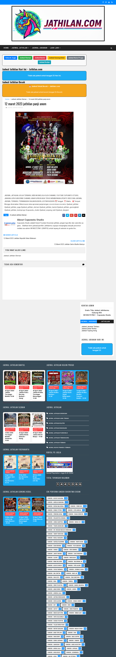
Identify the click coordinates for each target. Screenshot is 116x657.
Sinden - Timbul (83, 448)
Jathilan (105, 72)
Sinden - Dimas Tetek (85, 334)
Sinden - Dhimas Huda (85, 432)
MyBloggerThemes (41, 653)
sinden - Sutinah (83, 638)
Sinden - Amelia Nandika (86, 322)
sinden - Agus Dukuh (85, 421)
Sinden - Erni (82, 480)
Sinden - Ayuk (100, 547)
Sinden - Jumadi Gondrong (87, 587)
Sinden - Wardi (98, 626)
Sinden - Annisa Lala (84, 464)
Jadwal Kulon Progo (33, 62)
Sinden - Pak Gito (83, 440)
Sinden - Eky (102, 476)
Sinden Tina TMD (83, 634)
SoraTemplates (16, 653)
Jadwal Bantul (45, 58)
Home (6, 48)
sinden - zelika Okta (84, 642)
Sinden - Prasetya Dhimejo (87, 610)
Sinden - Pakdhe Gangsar (86, 606)
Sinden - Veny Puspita (85, 452)
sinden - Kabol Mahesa (85, 456)
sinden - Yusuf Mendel (85, 429)
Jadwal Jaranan (39, 48)
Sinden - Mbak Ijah (84, 492)
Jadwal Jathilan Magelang (51, 382)
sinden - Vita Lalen (84, 425)
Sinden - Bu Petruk (84, 551)
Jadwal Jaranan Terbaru (90, 77)
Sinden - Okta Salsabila (86, 496)
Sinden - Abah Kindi (84, 460)
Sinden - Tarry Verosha (85, 369)
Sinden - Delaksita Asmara (87, 350)
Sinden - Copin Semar (85, 559)
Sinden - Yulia (98, 630)
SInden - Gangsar (100, 531)
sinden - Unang (83, 531)
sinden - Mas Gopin (84, 523)
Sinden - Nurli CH (83, 357)
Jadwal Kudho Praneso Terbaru (53, 401)
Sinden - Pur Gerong (85, 389)
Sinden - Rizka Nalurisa (86, 326)
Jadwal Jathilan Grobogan (51, 367)
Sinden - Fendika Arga (85, 342)
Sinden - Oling (82, 602)
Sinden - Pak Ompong (85, 444)
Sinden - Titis (82, 626)
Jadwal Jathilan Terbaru (50, 396)
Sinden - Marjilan (100, 409)
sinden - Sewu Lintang (85, 527)
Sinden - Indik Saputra (85, 488)
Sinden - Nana (100, 598)
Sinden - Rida (102, 444)
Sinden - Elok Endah (84, 571)
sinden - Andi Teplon (85, 515)
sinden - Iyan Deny (84, 519)
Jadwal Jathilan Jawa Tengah (52, 372)
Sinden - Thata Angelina (86, 361)
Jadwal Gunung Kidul (62, 58)
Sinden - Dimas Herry (85, 476)
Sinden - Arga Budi (100, 543)
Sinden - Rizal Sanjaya (85, 373)
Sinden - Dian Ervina (84, 385)
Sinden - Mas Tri (83, 594)
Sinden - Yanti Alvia (84, 381)
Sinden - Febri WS (83, 330)
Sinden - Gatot (97, 480)
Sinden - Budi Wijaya (84, 555)
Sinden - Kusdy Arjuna (85, 318)
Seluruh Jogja (16, 58)
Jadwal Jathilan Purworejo (51, 387)
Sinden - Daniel (83, 563)
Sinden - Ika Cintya (84, 436)
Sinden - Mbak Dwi (101, 594)
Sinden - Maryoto (101, 591)
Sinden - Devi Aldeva (84, 472)
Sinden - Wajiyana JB (84, 417)
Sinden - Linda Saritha (85, 353)
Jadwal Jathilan (19, 48)
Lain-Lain (54, 48)
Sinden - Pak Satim (99, 602)
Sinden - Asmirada (84, 547)
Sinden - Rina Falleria (85, 413)
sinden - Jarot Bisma (85, 401)
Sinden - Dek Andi (100, 563)
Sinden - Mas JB (101, 436)
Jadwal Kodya (50, 62)
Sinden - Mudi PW (83, 598)
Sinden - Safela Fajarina (86, 377)
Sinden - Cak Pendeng (85, 405)
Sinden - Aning (101, 460)
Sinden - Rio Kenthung (85, 618)
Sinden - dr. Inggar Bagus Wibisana (90, 365)
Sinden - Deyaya (83, 567)
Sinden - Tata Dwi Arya (85, 622)
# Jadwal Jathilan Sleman (18, 219)
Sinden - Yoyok (83, 630)
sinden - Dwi (102, 515)
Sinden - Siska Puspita (85, 500)
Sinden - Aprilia (83, 543)
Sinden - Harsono (84, 583)
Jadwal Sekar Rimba (88, 79)
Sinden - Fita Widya (84, 579)
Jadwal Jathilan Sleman (19, 99)
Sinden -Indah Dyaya (84, 512)
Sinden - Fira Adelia (84, 575)
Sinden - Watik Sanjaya (85, 508)
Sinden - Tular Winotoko (86, 504)
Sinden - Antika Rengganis (86, 468)
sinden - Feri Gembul (84, 397)
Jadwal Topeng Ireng (89, 81)
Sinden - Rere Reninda (85, 614)
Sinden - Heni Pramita (85, 484)
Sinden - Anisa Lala (84, 539)
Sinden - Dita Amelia (84, 338)
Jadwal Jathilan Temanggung (52, 391)
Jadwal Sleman (30, 58)
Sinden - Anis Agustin (85, 535)
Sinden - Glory (83, 409)
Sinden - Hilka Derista (85, 346)
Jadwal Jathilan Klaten (50, 377)
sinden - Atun (99, 634)
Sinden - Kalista (83, 591)
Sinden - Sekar (82, 393)
